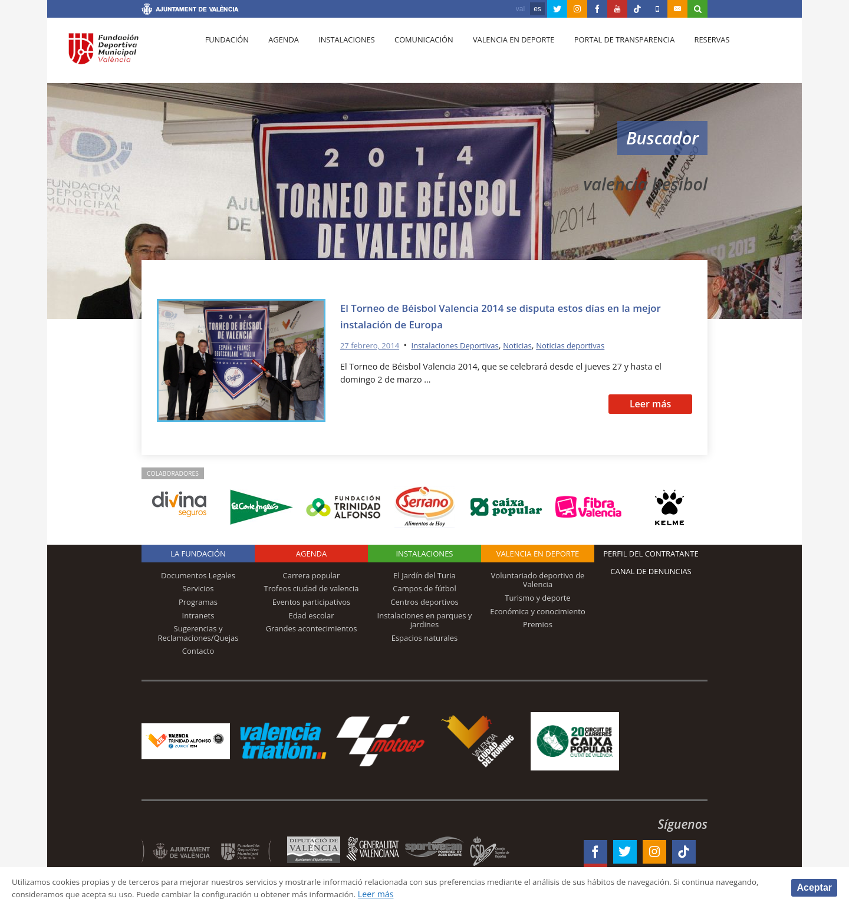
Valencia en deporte (497, 53)
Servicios (197, 588)
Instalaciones (337, 53)
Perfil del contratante (650, 553)
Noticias (534, 345)
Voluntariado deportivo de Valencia (538, 580)
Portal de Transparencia (605, 53)
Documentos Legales (198, 575)
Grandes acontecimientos (311, 628)
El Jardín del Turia (424, 575)
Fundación (225, 53)
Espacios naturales (424, 638)
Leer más (651, 403)
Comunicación (411, 53)
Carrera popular (311, 575)
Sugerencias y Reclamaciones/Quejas (198, 633)
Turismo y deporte (537, 597)
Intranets (198, 615)
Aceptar (814, 887)
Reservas (690, 53)
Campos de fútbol (424, 588)
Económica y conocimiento (537, 611)
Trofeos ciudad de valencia (311, 588)
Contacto (198, 650)
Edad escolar (311, 615)
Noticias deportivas (592, 345)
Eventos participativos (311, 602)
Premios (537, 624)
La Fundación (198, 553)
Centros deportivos (424, 602)
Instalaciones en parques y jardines (424, 620)
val (520, 9)
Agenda (277, 53)
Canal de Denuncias (651, 571)
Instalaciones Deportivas (465, 345)
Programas (198, 602)
